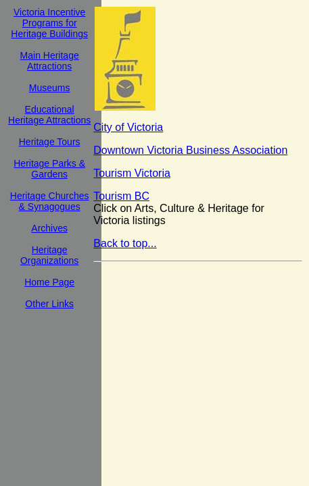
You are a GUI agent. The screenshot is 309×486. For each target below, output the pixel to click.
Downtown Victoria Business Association (190, 150)
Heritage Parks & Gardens (49, 169)
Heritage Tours (49, 141)
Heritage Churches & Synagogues (49, 201)
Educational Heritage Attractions (49, 115)
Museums (49, 87)
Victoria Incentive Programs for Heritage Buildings (49, 23)
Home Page (49, 282)
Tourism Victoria (131, 173)
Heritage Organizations (49, 255)
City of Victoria (128, 127)
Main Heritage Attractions (49, 61)
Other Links (49, 303)
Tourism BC (121, 196)
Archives (49, 228)
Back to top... (124, 243)
